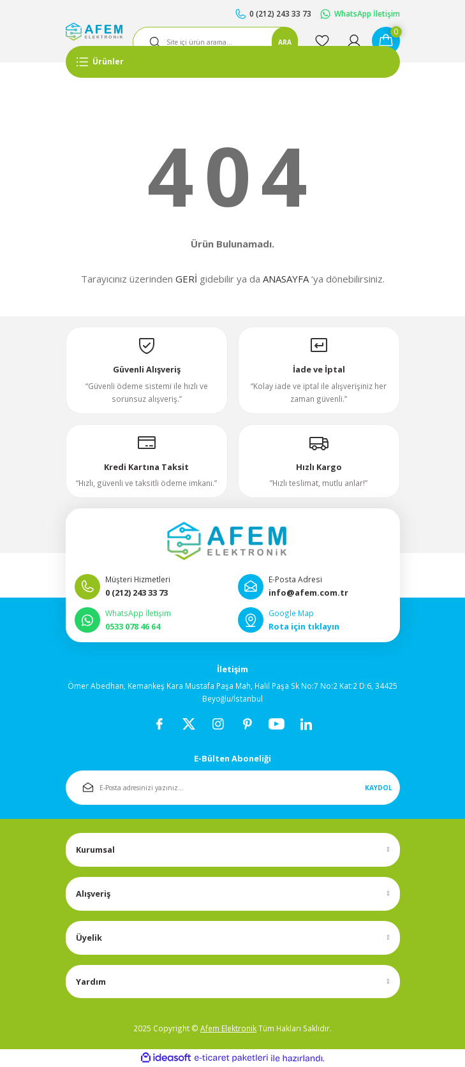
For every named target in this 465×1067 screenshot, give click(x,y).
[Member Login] (354, 41)
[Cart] (386, 41)
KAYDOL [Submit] (378, 787)
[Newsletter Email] (233, 787)
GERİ (186, 278)
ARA (285, 42)
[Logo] (94, 31)
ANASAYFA (286, 278)
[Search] (215, 42)
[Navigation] (233, 62)
